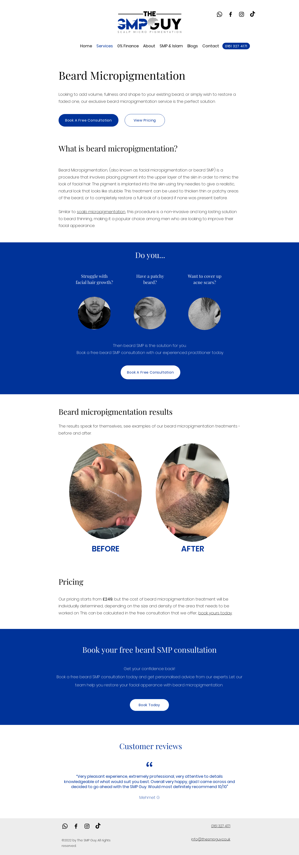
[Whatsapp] (219, 14)
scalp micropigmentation (101, 211)
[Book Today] (149, 705)
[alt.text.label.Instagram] (241, 14)
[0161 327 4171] (236, 46)
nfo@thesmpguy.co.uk (211, 839)
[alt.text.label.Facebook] (230, 14)
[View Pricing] (145, 120)
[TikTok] (252, 14)
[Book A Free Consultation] (88, 120)
